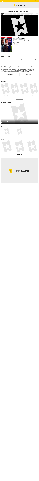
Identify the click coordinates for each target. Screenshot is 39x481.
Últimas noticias (6, 102)
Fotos (2, 139)
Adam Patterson (18, 39)
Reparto (3, 81)
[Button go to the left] (36, 13)
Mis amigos (18, 42)
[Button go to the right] (37, 13)
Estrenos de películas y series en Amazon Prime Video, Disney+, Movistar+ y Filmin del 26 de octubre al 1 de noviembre (19, 122)
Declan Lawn (23, 39)
